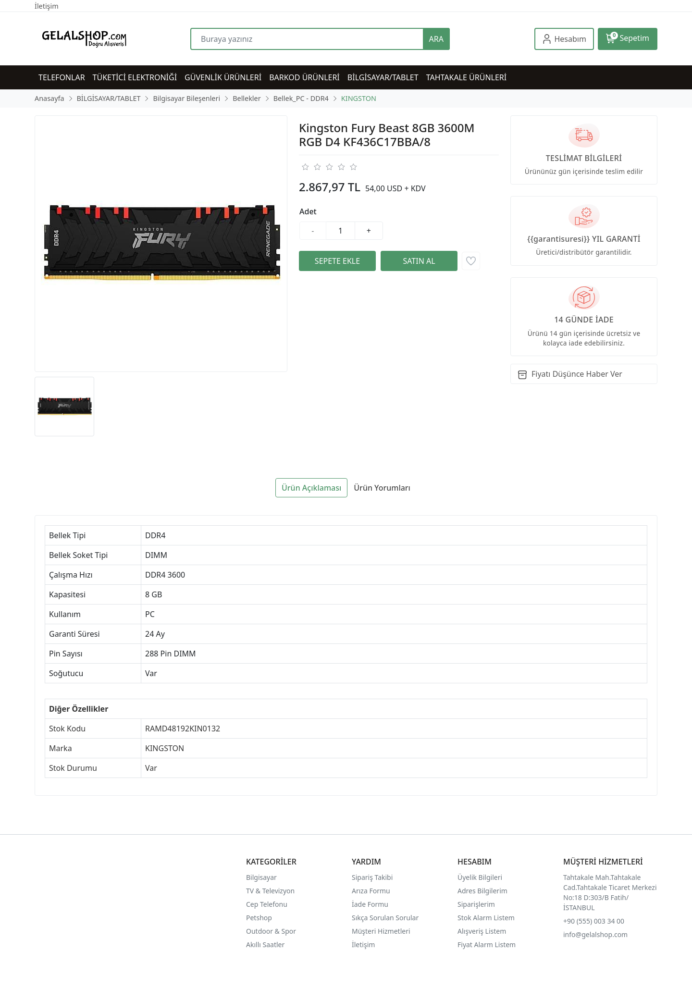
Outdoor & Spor (271, 931)
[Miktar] (340, 231)
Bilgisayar (261, 877)
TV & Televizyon (270, 890)
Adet (308, 211)
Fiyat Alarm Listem (486, 944)
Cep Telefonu (266, 904)
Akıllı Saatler (265, 944)
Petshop (259, 917)
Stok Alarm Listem (486, 917)
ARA (436, 39)
